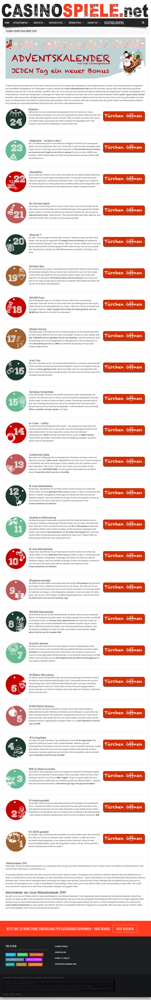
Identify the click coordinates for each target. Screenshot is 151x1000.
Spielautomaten (20, 22)
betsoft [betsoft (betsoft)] (10, 954)
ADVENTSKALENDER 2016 (65, 964)
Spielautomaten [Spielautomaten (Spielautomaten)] (34, 959)
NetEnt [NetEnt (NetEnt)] (10, 964)
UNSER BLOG (60, 952)
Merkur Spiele (75, 22)
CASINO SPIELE (61, 946)
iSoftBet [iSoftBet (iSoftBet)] (22, 954)
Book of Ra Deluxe (72, 457)
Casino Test (92, 22)
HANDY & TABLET (62, 958)
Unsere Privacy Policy (12, 994)
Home (7, 22)
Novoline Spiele (56, 22)
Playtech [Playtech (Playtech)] (21, 964)
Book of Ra (38, 22)
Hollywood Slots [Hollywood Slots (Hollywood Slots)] (15, 959)
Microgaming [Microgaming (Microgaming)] (36, 954)
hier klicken (125, 928)
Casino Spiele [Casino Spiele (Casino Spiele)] (35, 964)
